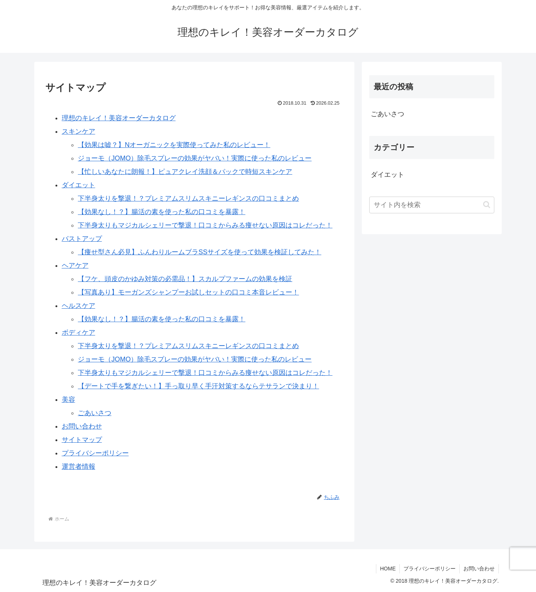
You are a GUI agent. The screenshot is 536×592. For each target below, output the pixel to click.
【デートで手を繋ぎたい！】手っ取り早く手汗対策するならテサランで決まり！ (198, 386)
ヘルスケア (78, 305)
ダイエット (78, 185)
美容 (68, 399)
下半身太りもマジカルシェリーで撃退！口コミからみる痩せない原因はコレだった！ (205, 225)
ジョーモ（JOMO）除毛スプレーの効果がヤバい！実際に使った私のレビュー (195, 158)
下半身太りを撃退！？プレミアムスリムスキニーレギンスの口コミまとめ (188, 198)
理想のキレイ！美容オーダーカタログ (119, 118)
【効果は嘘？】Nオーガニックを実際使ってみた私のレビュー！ (174, 145)
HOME (388, 569)
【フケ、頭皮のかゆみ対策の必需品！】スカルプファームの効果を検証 (185, 279)
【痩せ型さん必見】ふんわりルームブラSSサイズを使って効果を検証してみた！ (199, 252)
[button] (486, 204)
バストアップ (82, 238)
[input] (431, 205)
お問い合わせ (82, 426)
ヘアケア (75, 265)
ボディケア (78, 332)
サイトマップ (82, 439)
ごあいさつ (94, 413)
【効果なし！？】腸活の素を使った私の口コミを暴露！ (161, 212)
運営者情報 (78, 466)
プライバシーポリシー (95, 453)
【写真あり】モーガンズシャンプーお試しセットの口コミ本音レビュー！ (188, 292)
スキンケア (78, 131)
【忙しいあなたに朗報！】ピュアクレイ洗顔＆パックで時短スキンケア (185, 171)
